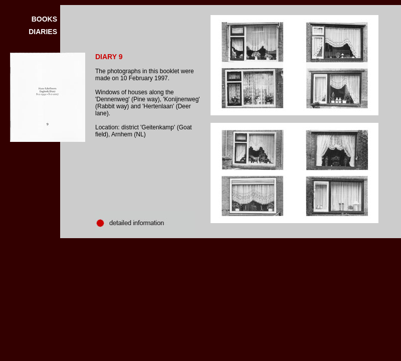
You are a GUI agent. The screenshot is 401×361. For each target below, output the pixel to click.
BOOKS (44, 19)
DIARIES (43, 32)
